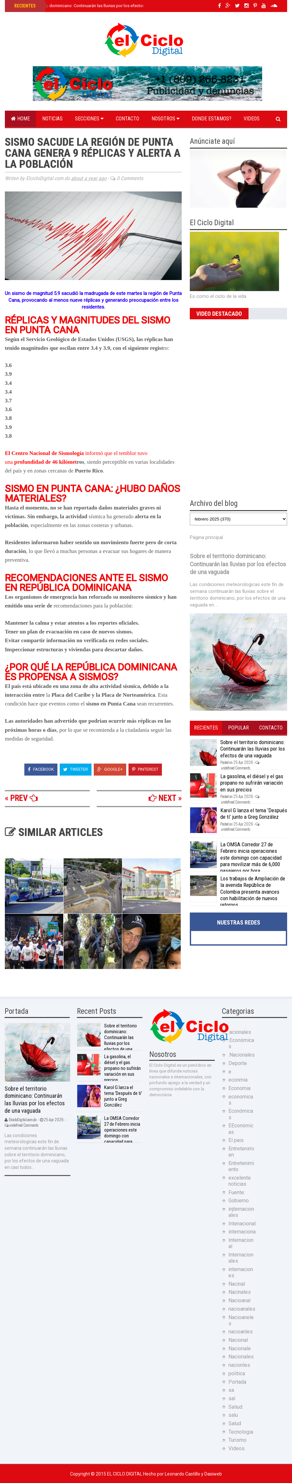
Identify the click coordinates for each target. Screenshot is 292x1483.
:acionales (239, 1032)
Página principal (206, 537)
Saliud (235, 1407)
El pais (236, 1140)
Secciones (89, 119)
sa (231, 1390)
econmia (238, 1080)
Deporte (237, 1063)
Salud (234, 1423)
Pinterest (145, 769)
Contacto (127, 119)
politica (236, 1373)
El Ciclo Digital (125, 1474)
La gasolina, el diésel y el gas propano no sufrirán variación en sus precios (251, 783)
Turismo (237, 1440)
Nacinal (236, 1284)
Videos (252, 119)
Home (20, 119)
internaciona (242, 1232)
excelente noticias (239, 1181)
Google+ (110, 769)
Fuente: (236, 1192)
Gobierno (238, 1200)
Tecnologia (240, 1432)
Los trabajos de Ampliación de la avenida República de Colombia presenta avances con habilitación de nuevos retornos (252, 891)
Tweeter (75, 769)
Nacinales (239, 1292)
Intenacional (242, 1223)
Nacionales (241, 1357)
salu (233, 1415)
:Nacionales (241, 1055)
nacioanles (240, 1332)
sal (231, 1398)
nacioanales (241, 1309)
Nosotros (165, 119)
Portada (237, 1382)
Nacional (238, 1340)
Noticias (52, 119)
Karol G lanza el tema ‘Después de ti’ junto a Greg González (253, 813)
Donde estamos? (211, 119)
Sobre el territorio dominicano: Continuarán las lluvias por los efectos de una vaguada (95, 5)
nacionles (239, 1365)
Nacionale (239, 1348)
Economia (239, 1088)
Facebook (41, 769)
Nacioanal (239, 1300)
